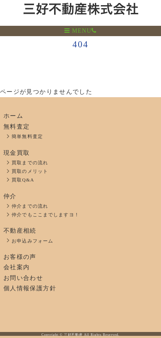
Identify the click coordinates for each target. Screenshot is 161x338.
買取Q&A (23, 179)
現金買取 (16, 153)
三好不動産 (73, 335)
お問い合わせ (23, 278)
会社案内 (16, 267)
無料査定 (16, 126)
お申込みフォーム (32, 240)
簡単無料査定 (27, 136)
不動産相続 (19, 230)
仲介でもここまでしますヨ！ (45, 214)
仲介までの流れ (30, 206)
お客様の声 (19, 257)
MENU (78, 31)
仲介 (10, 196)
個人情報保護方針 (29, 288)
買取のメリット (30, 171)
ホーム (13, 116)
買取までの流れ (30, 162)
